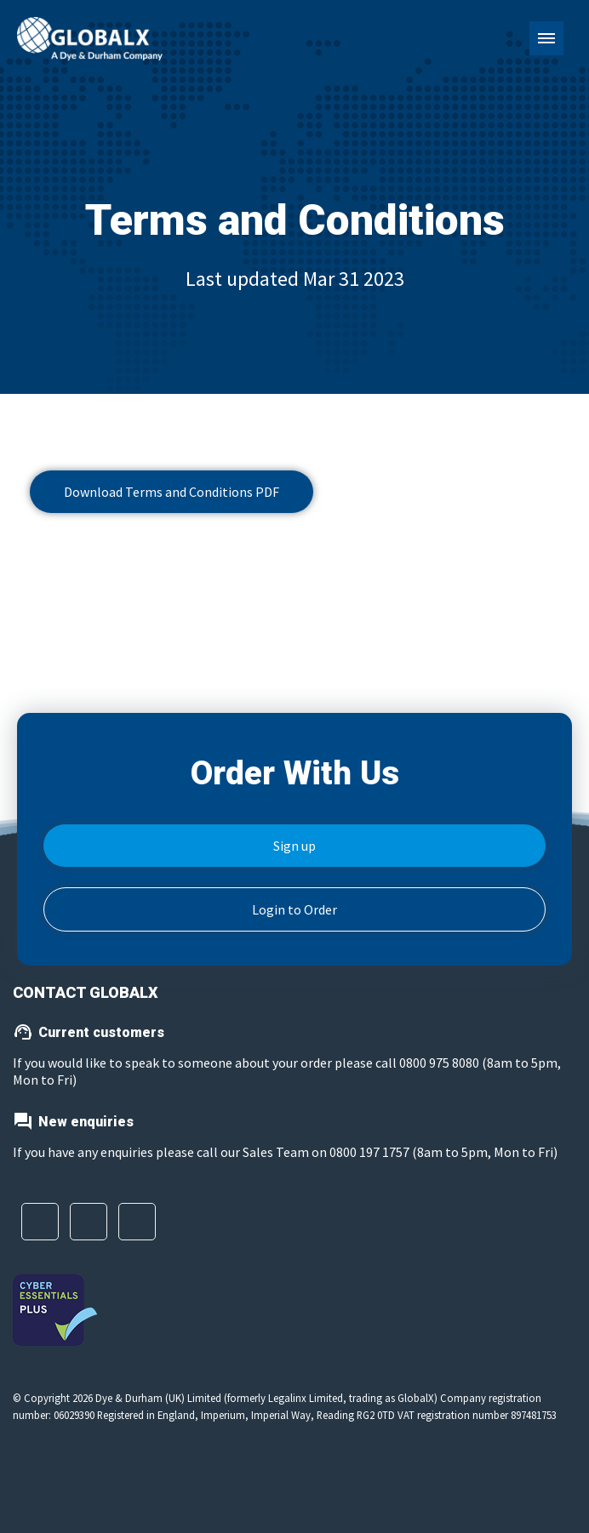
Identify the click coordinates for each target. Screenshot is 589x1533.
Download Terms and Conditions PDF (171, 491)
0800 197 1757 (369, 1151)
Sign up (294, 845)
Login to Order (294, 909)
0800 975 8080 (440, 1062)
